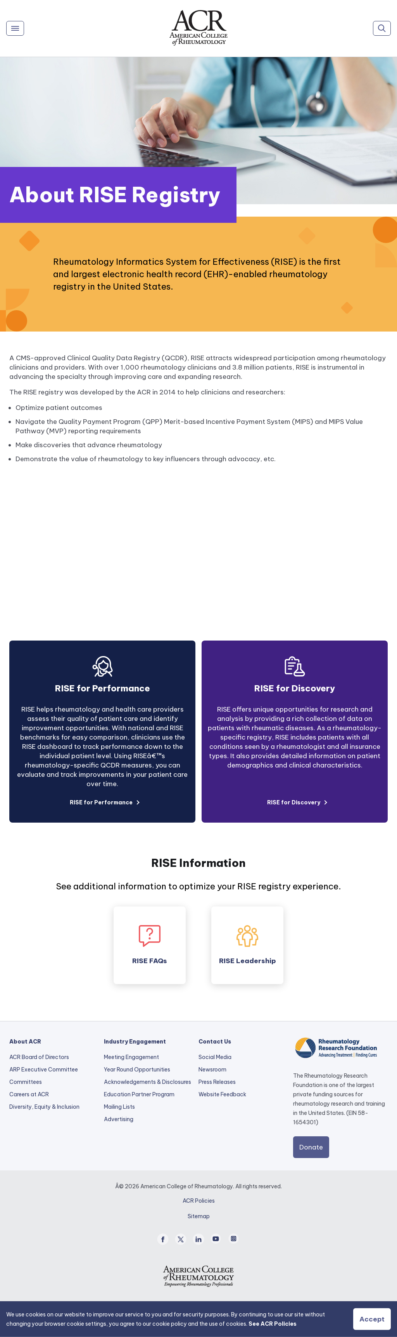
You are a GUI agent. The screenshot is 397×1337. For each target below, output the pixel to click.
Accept (372, 1319)
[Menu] (15, 28)
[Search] (382, 28)
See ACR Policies (273, 1323)
